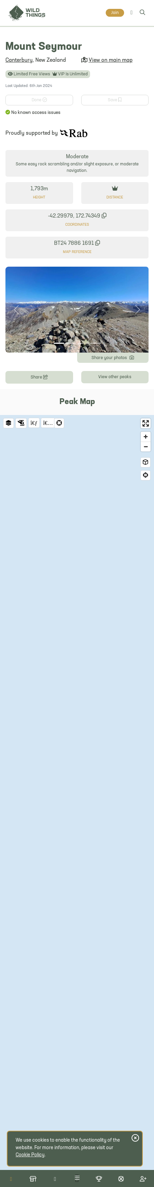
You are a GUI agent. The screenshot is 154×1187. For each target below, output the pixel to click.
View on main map (111, 60)
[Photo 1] (59, 343)
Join (115, 13)
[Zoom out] (146, 446)
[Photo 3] (83, 343)
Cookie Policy (30, 1155)
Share (39, 377)
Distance (114, 197)
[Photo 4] (95, 343)
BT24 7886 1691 (77, 243)
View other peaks (114, 377)
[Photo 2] (71, 343)
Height (39, 197)
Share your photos (112, 357)
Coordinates (77, 225)
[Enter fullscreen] (146, 423)
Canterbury (19, 60)
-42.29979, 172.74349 (77, 216)
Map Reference (77, 252)
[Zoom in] (146, 437)
